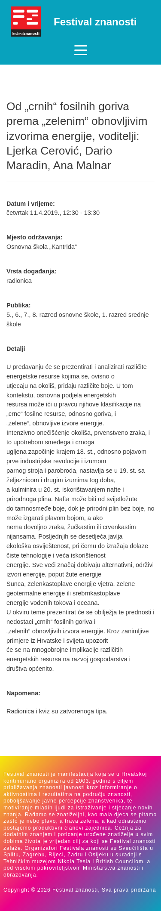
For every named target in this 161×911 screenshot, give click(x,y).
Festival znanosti (95, 22)
